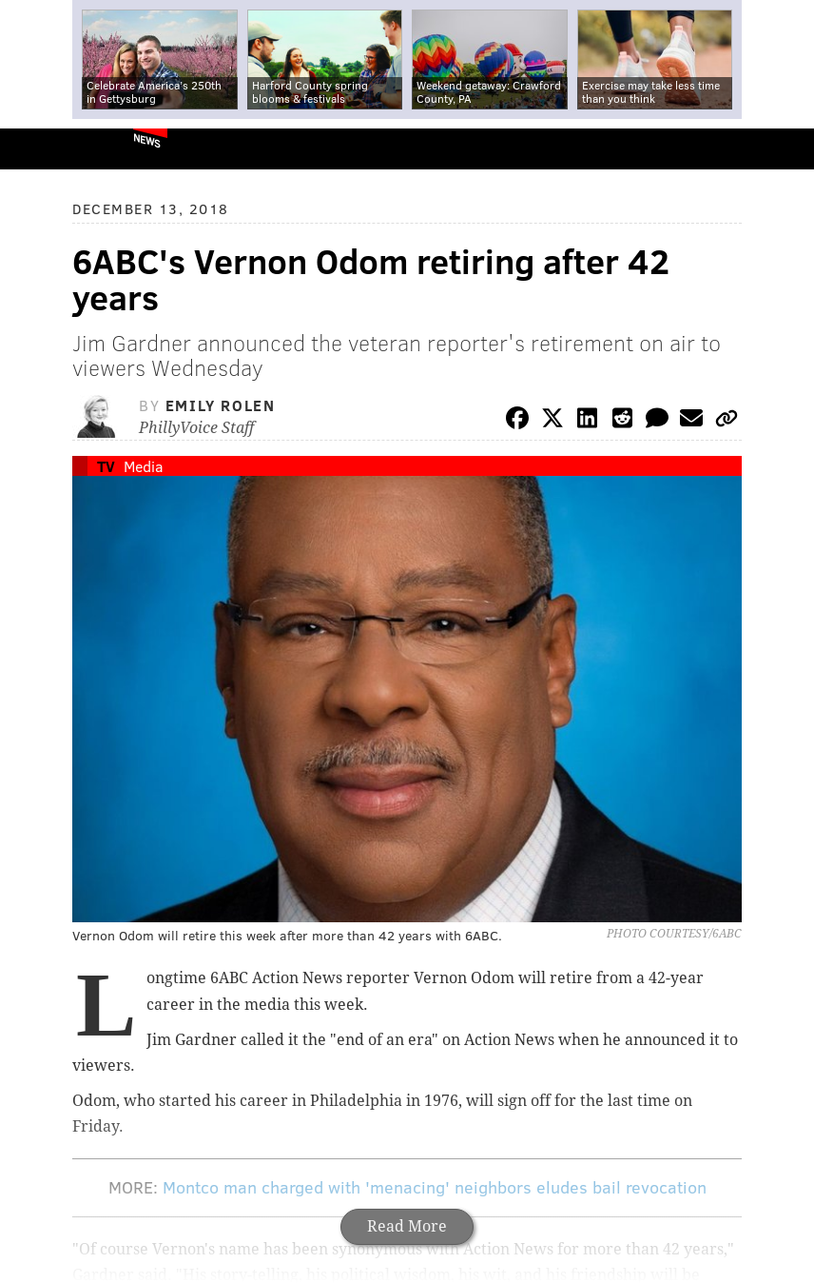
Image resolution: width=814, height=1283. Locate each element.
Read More (407, 1226)
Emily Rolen (220, 405)
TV (106, 466)
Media (144, 466)
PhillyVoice (46, 148)
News (147, 139)
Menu (783, 149)
